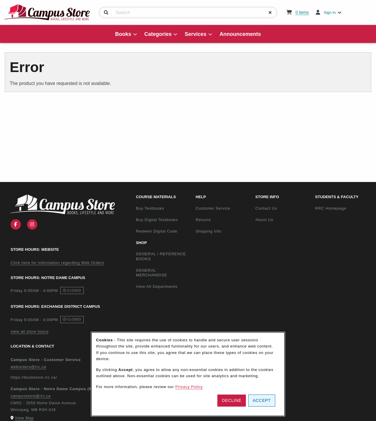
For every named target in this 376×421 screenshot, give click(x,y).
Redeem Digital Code (156, 231)
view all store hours (29, 331)
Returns (203, 220)
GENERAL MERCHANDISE (151, 273)
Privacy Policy (189, 387)
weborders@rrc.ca (28, 367)
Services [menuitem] (196, 34)
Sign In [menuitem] (330, 12)
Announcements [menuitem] (240, 34)
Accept (262, 400)
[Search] (106, 13)
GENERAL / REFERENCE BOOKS (161, 256)
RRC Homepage (342, 208)
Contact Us (266, 208)
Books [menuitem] (123, 34)
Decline (231, 400)
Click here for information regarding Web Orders (57, 262)
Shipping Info (208, 231)
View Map (24, 418)
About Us (264, 220)
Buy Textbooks (150, 208)
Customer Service (213, 208)
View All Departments (157, 286)
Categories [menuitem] (158, 34)
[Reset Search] (270, 13)
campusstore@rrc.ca (31, 396)
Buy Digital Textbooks (157, 220)
